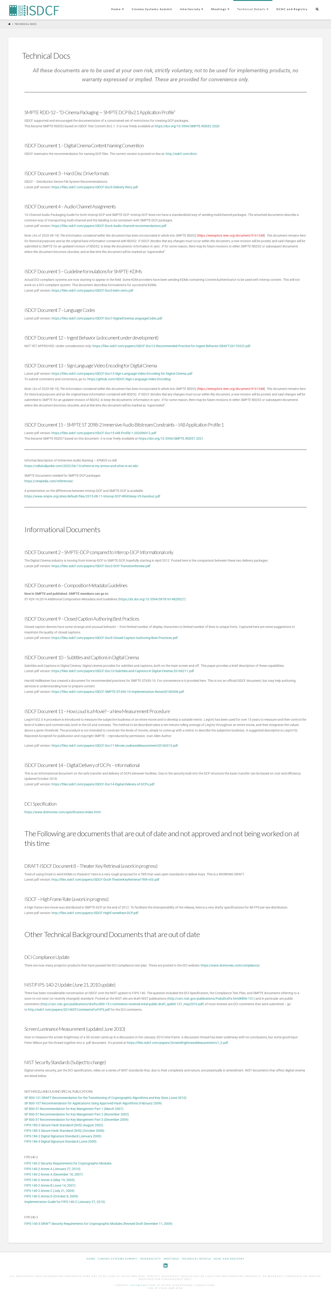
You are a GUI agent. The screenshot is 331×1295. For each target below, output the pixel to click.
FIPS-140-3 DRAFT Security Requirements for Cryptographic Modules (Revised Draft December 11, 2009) (98, 1223)
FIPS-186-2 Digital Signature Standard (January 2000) (62, 1136)
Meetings (219, 5)
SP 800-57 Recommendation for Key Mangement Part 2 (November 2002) (76, 1114)
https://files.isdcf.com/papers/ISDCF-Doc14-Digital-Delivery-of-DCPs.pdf (102, 784)
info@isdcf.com (143, 1285)
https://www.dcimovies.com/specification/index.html (62, 812)
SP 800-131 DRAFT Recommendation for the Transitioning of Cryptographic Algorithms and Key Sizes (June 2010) (105, 1098)
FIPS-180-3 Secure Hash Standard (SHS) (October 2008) (64, 1130)
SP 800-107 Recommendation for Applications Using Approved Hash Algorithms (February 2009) (93, 1103)
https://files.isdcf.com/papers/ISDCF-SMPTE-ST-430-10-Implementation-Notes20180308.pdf (117, 692)
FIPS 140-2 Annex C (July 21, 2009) (49, 1191)
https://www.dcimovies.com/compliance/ (230, 965)
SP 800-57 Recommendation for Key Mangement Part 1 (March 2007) (73, 1109)
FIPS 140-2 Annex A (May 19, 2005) (49, 1180)
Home (117, 5)
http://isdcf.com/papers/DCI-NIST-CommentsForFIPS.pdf (69, 1009)
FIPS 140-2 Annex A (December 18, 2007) (53, 1174)
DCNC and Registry (292, 9)
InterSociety (191, 5)
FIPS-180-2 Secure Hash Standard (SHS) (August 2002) (63, 1125)
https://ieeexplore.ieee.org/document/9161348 (231, 235)
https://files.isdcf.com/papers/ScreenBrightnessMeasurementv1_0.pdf (177, 1043)
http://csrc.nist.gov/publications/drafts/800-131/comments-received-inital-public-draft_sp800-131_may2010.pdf (122, 1004)
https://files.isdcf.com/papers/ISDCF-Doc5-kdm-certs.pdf (92, 290)
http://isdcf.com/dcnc (181, 154)
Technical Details (252, 5)
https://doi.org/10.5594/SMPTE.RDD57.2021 (171, 438)
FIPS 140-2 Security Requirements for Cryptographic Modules (67, 1163)
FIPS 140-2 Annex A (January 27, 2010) (52, 1169)
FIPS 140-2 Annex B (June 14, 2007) (50, 1185)
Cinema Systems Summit (152, 9)
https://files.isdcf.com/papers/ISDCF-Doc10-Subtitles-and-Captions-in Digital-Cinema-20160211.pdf (122, 671)
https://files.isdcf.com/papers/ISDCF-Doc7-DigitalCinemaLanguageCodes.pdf (106, 318)
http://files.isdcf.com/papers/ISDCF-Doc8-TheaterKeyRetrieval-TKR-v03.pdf (105, 879)
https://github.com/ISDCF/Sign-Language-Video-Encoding (129, 379)
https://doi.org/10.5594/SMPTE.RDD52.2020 (187, 126)
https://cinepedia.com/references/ (48, 481)
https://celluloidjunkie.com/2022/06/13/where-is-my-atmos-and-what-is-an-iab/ (81, 466)
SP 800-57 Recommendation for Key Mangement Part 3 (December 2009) (76, 1119)
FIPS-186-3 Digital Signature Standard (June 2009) (60, 1141)
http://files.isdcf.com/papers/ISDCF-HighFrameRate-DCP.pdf (94, 913)
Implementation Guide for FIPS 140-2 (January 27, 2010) (64, 1202)
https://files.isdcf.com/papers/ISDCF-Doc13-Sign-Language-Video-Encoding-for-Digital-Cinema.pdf (121, 373)
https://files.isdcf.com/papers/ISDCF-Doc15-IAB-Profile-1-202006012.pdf (103, 433)
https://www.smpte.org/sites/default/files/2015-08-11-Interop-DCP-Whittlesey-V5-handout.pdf (92, 496)
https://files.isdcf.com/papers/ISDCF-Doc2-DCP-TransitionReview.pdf (100, 566)
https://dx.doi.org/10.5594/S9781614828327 (152, 599)
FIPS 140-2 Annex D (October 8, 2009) (51, 1196)
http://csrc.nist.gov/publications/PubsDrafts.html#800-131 (211, 998)
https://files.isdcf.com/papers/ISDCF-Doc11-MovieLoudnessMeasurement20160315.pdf (114, 745)
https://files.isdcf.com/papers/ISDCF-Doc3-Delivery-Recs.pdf (94, 187)
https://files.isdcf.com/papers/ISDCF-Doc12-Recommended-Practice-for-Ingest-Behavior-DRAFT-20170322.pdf (171, 346)
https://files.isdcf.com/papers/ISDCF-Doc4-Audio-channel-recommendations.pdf (108, 226)
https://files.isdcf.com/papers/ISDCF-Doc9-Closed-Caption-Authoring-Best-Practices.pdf (114, 638)
